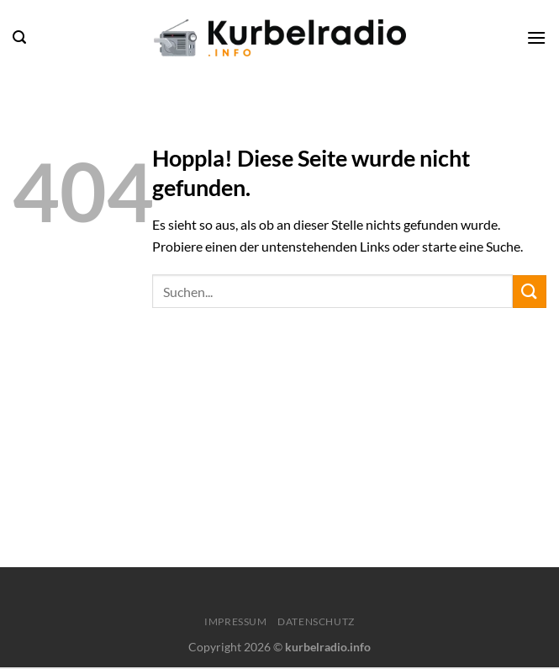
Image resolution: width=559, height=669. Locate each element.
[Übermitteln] (529, 291)
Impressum (235, 621)
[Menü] (536, 37)
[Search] (19, 37)
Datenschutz (316, 621)
